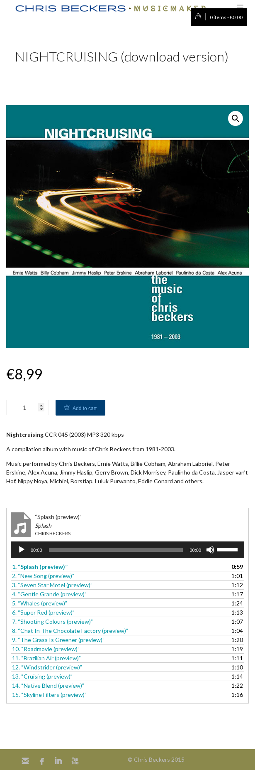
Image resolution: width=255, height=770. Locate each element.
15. (49, 694)
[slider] (116, 550)
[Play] (21, 550)
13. (42, 676)
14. (48, 685)
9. (58, 639)
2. (43, 575)
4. (49, 594)
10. (46, 648)
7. (52, 621)
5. (39, 603)
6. (43, 612)
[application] (127, 549)
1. (40, 566)
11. (46, 658)
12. (47, 667)
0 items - (217, 17)
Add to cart (85, 408)
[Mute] (210, 550)
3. (52, 584)
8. (70, 630)
